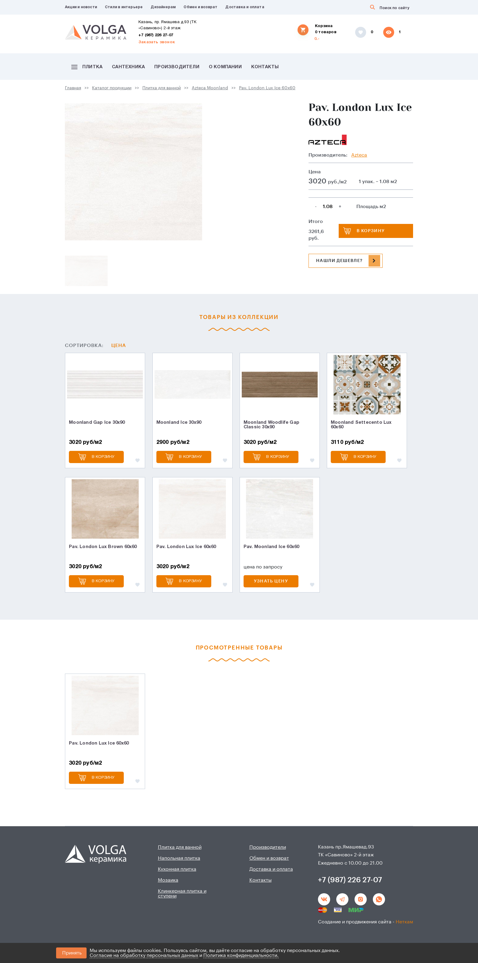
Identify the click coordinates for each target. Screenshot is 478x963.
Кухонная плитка (177, 869)
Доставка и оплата (244, 7)
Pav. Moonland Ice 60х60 (271, 547)
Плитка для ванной (161, 88)
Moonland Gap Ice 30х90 (97, 422)
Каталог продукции (111, 88)
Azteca (359, 155)
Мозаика (168, 880)
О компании (225, 67)
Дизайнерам (163, 7)
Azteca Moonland (210, 88)
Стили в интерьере (124, 7)
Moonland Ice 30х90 (179, 422)
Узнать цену (271, 581)
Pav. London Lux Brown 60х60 (103, 547)
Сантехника (128, 67)
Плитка (86, 67)
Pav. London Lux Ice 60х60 (267, 88)
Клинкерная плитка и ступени (182, 893)
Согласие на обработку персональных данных (144, 955)
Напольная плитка (179, 858)
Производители (176, 67)
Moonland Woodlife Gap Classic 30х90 (271, 424)
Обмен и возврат (200, 7)
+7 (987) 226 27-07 (155, 35)
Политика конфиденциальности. (241, 955)
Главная (73, 88)
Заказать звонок (156, 42)
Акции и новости (81, 7)
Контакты (265, 67)
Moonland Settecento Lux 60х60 (361, 424)
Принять (72, 953)
